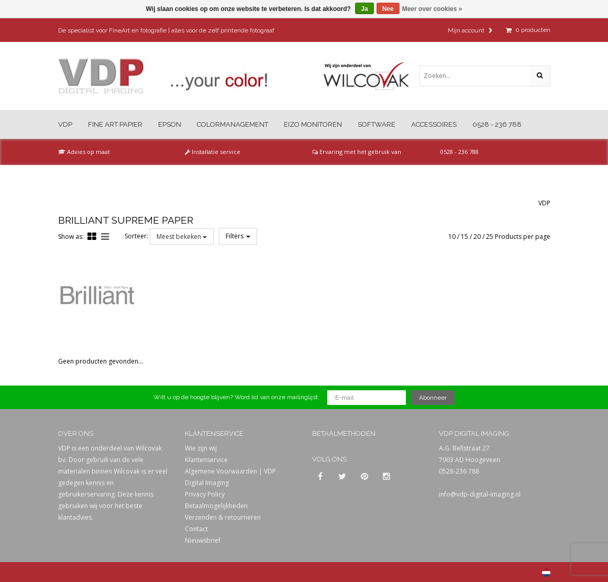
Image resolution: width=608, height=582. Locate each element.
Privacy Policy (205, 494)
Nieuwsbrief (202, 540)
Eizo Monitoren (313, 124)
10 (452, 236)
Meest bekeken (182, 236)
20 (477, 236)
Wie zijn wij (201, 448)
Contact (196, 528)
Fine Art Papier (115, 124)
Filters (238, 236)
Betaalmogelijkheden (216, 505)
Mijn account (470, 30)
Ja (364, 9)
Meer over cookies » (432, 9)
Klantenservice (206, 459)
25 (489, 236)
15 (464, 236)
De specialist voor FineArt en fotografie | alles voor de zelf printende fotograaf (166, 30)
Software (376, 124)
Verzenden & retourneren (223, 517)
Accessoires (434, 124)
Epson (169, 124)
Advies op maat (84, 152)
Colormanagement (232, 124)
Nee (388, 9)
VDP (65, 124)
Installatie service (212, 152)
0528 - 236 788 (497, 124)
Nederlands (546, 572)
